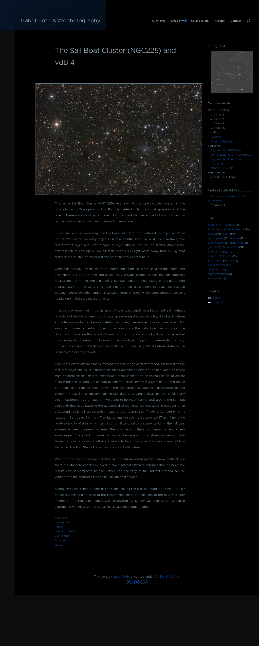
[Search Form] (248, 21)
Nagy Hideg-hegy (222, 141)
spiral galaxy (216, 238)
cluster (59, 544)
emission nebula (234, 229)
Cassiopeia (62, 540)
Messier (235, 238)
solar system (216, 278)
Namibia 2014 (231, 247)
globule (212, 247)
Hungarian (216, 302)
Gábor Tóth (121, 576)
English (214, 298)
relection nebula (65, 531)
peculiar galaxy (217, 265)
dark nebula (62, 522)
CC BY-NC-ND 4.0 (167, 576)
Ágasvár (216, 137)
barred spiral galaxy (220, 256)
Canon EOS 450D (222, 168)
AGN (231, 260)
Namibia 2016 (216, 269)
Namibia (213, 229)
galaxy (212, 234)
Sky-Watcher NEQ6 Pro (226, 150)
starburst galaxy (218, 274)
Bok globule (215, 260)
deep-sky (61, 518)
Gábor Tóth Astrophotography (60, 20)
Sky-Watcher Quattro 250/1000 (231, 154)
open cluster (63, 536)
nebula (59, 527)
